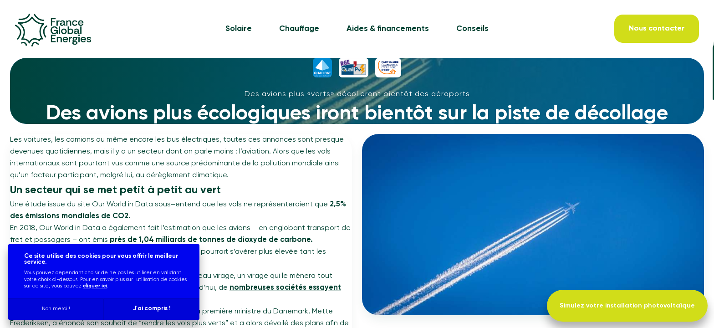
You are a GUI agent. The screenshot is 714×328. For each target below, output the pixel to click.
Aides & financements (388, 29)
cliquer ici (95, 285)
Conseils (472, 29)
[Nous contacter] (656, 29)
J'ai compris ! (151, 309)
